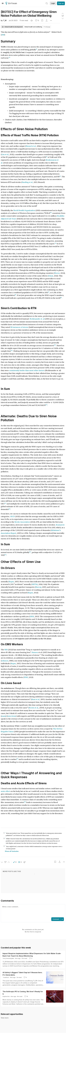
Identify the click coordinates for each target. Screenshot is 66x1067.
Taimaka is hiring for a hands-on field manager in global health (31, 1031)
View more (4, 1038)
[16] (5, 554)
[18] (25, 802)
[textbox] (32, 911)
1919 (2, 35)
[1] (36, 49)
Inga (12, 1027)
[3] (46, 157)
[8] (15, 295)
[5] (51, 212)
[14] (9, 509)
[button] (15, 862)
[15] (30, 552)
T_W (5, 20)
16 (26, 996)
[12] (46, 404)
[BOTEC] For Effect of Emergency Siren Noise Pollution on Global (29, 13)
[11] (12, 350)
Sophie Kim (6, 996)
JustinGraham (10, 1034)
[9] (61, 297)
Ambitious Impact (11, 1021)
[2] (9, 57)
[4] (60, 176)
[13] (5, 503)
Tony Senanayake (8, 958)
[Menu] (2, 3)
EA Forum (11, 3)
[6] (55, 243)
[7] (48, 292)
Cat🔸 (8, 1027)
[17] (17, 759)
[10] (55, 345)
